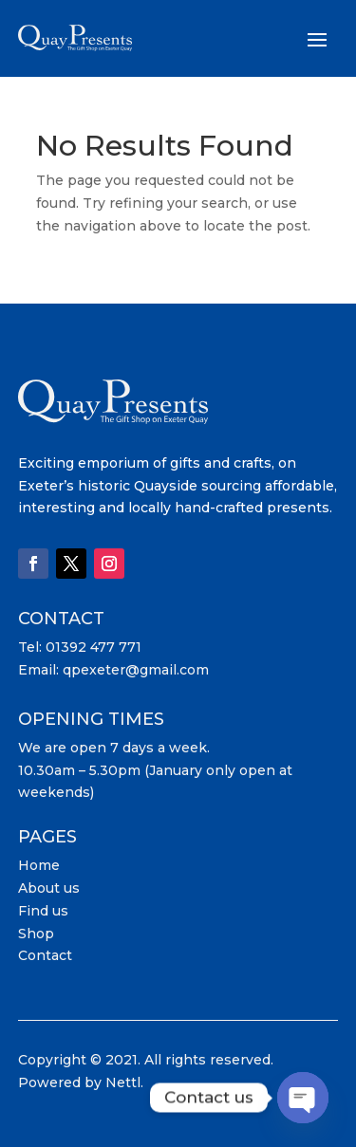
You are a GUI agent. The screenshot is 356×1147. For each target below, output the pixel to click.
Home (39, 865)
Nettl (123, 1082)
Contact (45, 955)
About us (49, 888)
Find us (43, 910)
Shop (36, 933)
